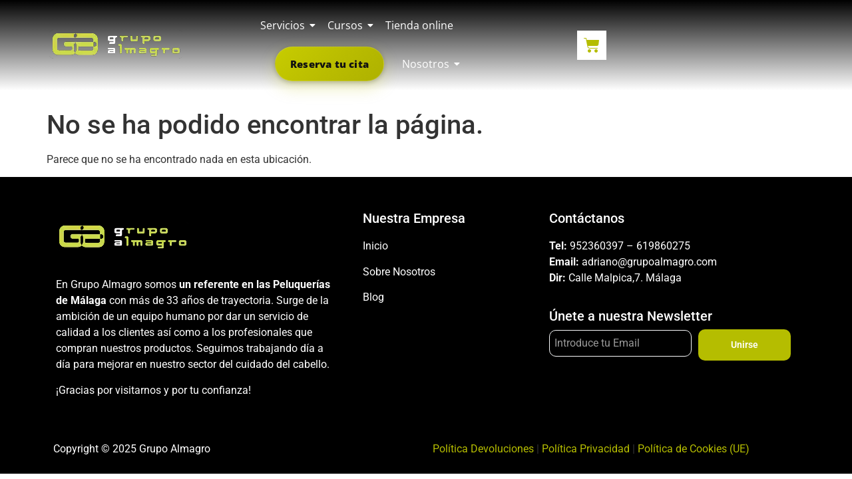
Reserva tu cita (329, 64)
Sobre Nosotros (399, 271)
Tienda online (419, 25)
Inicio (375, 246)
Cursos (347, 25)
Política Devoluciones (483, 448)
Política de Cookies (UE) (693, 448)
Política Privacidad (586, 448)
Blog (373, 297)
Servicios (285, 25)
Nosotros (428, 64)
